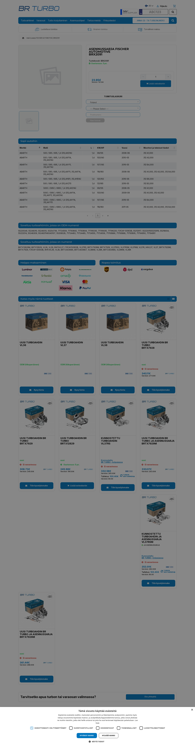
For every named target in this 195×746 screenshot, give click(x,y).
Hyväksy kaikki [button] (87, 735)
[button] (97, 741)
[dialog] (97, 726)
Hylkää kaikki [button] (108, 735)
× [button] (192, 710)
